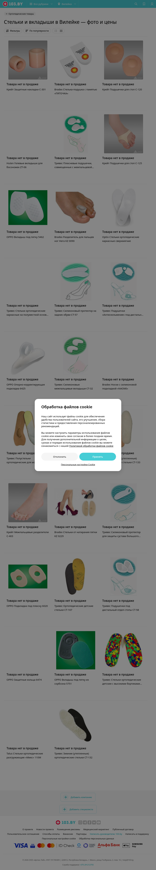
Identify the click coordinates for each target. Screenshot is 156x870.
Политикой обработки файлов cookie (91, 445)
